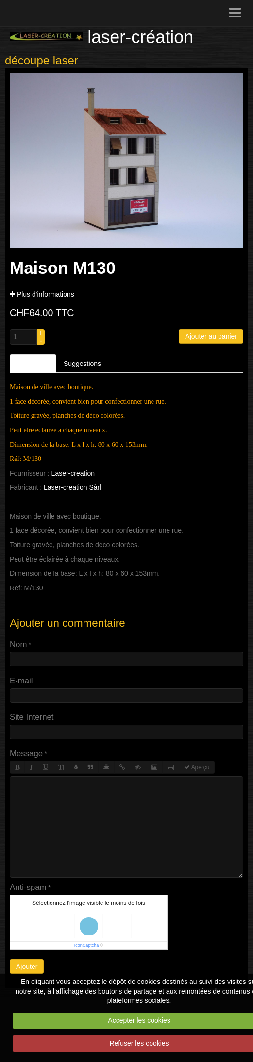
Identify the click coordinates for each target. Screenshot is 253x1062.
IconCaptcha (86, 945)
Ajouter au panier (211, 336)
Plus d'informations (42, 294)
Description (33, 363)
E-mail (21, 680)
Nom (18, 644)
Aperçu (196, 767)
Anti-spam (28, 887)
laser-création (140, 37)
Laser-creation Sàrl (72, 487)
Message (26, 753)
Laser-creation (73, 473)
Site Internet (32, 717)
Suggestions (82, 363)
